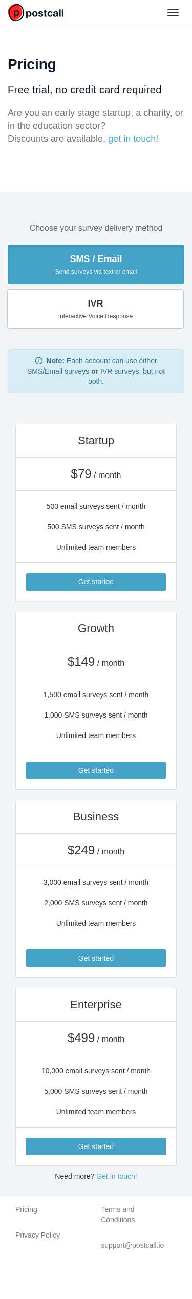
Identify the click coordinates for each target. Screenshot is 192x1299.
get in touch (132, 139)
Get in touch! (116, 1176)
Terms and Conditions (118, 1214)
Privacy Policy (37, 1235)
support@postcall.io (132, 1245)
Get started (96, 582)
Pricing (26, 1209)
